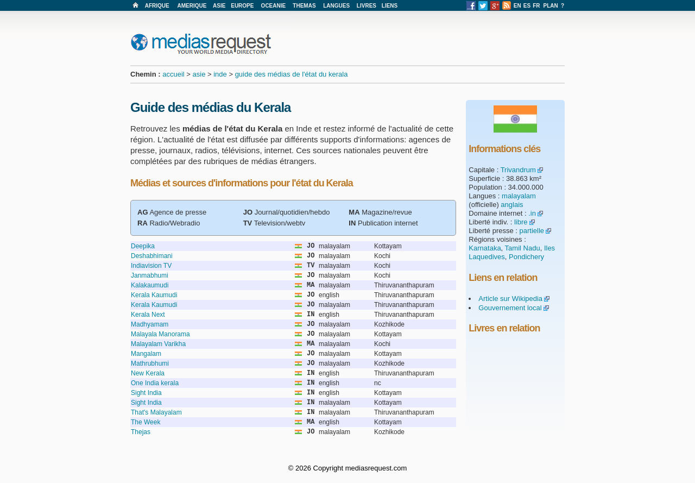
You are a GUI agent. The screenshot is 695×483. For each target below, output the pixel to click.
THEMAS (304, 6)
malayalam (519, 196)
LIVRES (366, 6)
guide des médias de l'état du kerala (291, 74)
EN (517, 6)
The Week (145, 422)
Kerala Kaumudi (154, 295)
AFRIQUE (157, 6)
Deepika (143, 246)
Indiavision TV (151, 265)
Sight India (146, 393)
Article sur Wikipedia (510, 298)
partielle (532, 231)
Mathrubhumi (150, 363)
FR (536, 6)
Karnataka (485, 248)
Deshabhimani (152, 256)
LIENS (389, 6)
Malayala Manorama (160, 334)
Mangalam (146, 353)
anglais (512, 204)
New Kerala (148, 373)
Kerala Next (148, 314)
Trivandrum (518, 170)
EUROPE (242, 6)
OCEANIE (273, 6)
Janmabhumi (149, 275)
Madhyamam (149, 324)
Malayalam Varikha (158, 344)
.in (532, 213)
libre (521, 222)
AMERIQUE (192, 6)
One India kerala (155, 383)
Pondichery (526, 257)
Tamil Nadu (522, 248)
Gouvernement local (509, 308)
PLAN (551, 6)
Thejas (140, 432)
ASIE (219, 6)
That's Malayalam (156, 412)
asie (199, 74)
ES (526, 6)
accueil (173, 74)
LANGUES (336, 6)
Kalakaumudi (149, 285)
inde (220, 74)
